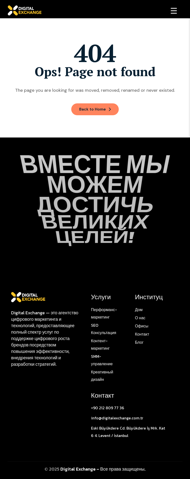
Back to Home (95, 109)
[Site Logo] (28, 297)
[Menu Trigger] (174, 10)
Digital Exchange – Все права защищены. (102, 469)
